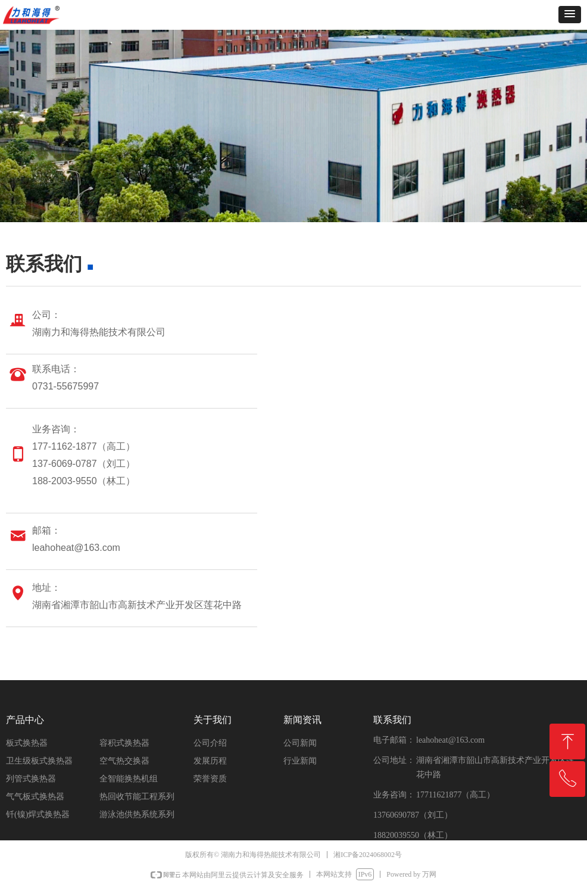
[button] (569, 14)
